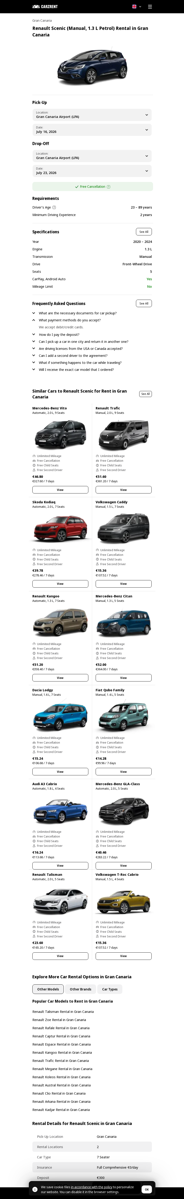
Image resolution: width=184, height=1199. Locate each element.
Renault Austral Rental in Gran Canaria (61, 1085)
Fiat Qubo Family (110, 690)
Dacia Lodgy (42, 690)
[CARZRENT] (55, 6)
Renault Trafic (108, 408)
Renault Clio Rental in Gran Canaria (59, 1093)
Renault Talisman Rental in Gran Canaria (63, 1011)
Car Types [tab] (109, 989)
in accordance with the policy (91, 1187)
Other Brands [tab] (80, 989)
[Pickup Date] (92, 130)
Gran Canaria (42, 20)
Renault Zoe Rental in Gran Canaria (59, 1019)
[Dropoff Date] (92, 171)
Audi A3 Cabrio (44, 783)
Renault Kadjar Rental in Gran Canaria (61, 1109)
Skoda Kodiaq (43, 502)
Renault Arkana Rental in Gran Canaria (61, 1101)
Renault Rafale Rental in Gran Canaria (61, 1027)
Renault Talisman (47, 874)
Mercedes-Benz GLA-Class (118, 783)
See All (143, 232)
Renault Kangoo (45, 596)
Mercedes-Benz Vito (49, 408)
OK (147, 1190)
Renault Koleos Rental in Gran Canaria (61, 1077)
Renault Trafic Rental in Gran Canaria (60, 1060)
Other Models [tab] (48, 989)
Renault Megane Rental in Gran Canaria (62, 1068)
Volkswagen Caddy (111, 502)
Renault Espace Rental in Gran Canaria (61, 1044)
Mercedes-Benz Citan (114, 596)
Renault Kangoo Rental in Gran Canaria (62, 1052)
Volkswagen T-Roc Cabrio (117, 874)
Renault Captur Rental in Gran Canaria (61, 1036)
